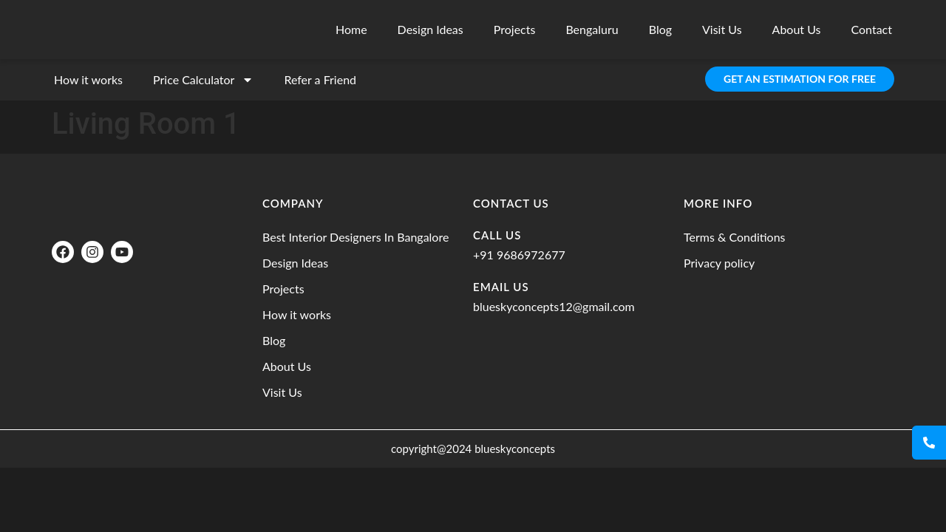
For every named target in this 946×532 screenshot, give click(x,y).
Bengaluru (591, 29)
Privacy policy (719, 263)
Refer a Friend (320, 79)
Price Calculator (203, 79)
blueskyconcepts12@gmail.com (554, 306)
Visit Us (722, 29)
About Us (796, 29)
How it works (88, 79)
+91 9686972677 (519, 255)
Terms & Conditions (735, 237)
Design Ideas (430, 29)
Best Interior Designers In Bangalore (355, 237)
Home (351, 29)
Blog (660, 29)
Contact (871, 29)
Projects (515, 29)
